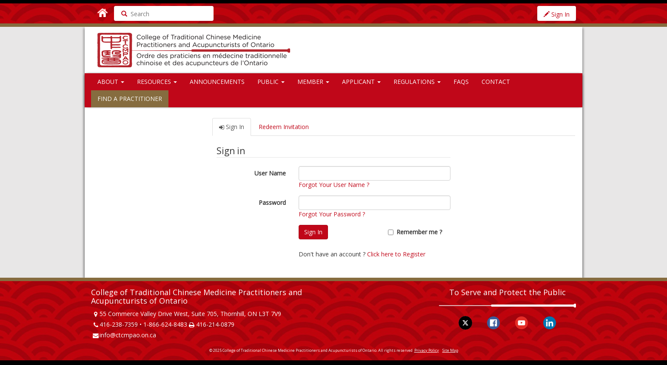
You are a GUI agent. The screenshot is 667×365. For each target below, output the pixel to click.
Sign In (557, 14)
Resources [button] (157, 82)
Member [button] (313, 82)
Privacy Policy (426, 350)
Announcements (217, 82)
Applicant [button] (361, 82)
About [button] (110, 82)
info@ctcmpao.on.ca (128, 335)
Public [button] (271, 82)
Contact (496, 82)
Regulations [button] (417, 82)
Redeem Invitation (284, 127)
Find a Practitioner (129, 99)
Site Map (450, 350)
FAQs (461, 82)
